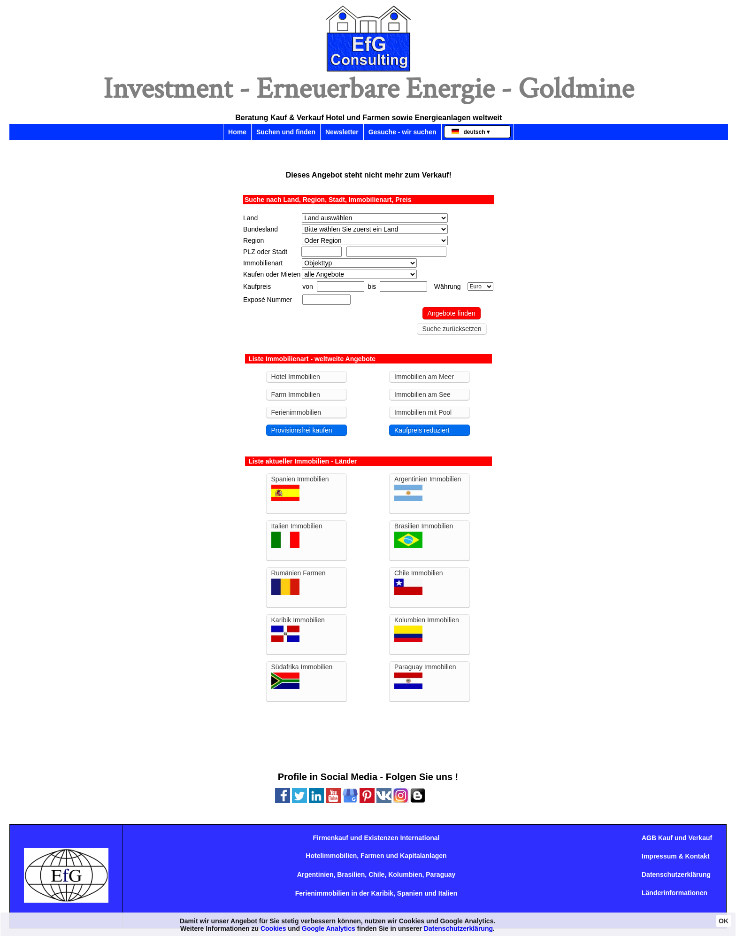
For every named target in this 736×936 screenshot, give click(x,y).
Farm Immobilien (295, 394)
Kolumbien (405, 874)
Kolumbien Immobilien (426, 629)
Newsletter (342, 132)
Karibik (382, 893)
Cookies (273, 928)
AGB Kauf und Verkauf (677, 838)
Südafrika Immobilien (302, 676)
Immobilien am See (422, 394)
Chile (376, 874)
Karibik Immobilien (298, 629)
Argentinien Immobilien (427, 488)
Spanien (409, 893)
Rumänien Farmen (298, 582)
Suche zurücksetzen (451, 329)
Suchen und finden (285, 132)
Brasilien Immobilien (423, 535)
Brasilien (351, 874)
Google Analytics (328, 928)
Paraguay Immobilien (425, 676)
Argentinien (315, 874)
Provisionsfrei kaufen (301, 430)
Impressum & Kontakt (676, 856)
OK (723, 921)
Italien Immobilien (296, 535)
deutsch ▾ (471, 132)
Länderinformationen (674, 893)
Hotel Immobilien (295, 376)
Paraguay (440, 874)
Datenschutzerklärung (676, 874)
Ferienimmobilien (296, 412)
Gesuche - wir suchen (402, 132)
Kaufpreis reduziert (422, 430)
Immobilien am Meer (424, 376)
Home (237, 132)
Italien (447, 893)
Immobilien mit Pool (423, 412)
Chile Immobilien (418, 582)
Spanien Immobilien (300, 488)
